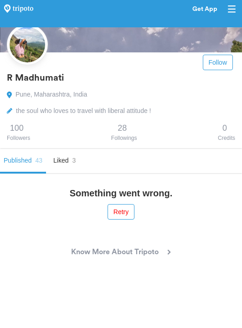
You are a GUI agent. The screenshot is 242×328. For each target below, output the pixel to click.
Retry (121, 211)
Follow (218, 62)
